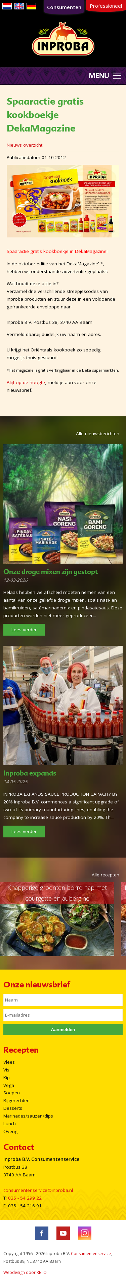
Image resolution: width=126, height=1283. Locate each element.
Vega (8, 1085)
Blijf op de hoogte (26, 382)
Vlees (9, 1062)
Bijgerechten (16, 1100)
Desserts (12, 1108)
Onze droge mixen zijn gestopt (50, 572)
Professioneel (106, 5)
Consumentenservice (91, 1253)
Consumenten (64, 7)
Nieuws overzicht (24, 145)
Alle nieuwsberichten (97, 433)
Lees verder (24, 630)
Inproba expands (29, 773)
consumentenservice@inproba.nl (38, 1190)
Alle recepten (105, 875)
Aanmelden (63, 1029)
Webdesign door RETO (25, 1272)
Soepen (11, 1093)
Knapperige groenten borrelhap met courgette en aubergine (57, 892)
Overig (10, 1131)
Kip (6, 1077)
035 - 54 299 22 (25, 1198)
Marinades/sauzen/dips (28, 1116)
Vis (6, 1070)
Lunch (9, 1124)
